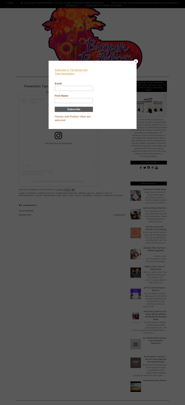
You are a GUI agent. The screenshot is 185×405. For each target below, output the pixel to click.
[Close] (136, 61)
